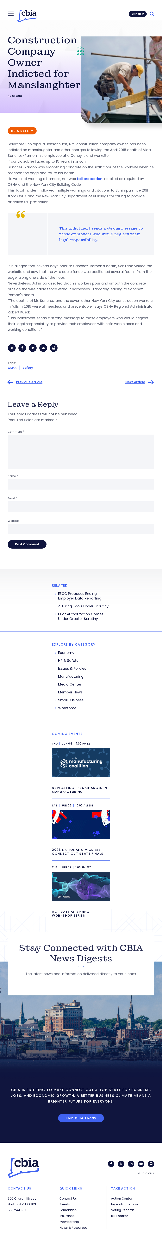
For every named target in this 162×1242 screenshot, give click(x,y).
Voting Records (122, 1210)
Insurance (67, 1216)
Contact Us (68, 1198)
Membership (69, 1222)
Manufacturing (71, 677)
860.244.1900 (17, 1210)
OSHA (12, 368)
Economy (66, 653)
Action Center (122, 1198)
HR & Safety (68, 661)
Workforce (67, 708)
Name (13, 477)
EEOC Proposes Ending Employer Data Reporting (79, 596)
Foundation (68, 1210)
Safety (27, 368)
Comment (16, 432)
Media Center (69, 685)
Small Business (71, 700)
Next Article (135, 383)
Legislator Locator (124, 1204)
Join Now (138, 14)
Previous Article (29, 383)
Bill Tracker (119, 1216)
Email (12, 499)
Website (13, 521)
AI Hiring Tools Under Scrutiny (83, 607)
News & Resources (73, 1227)
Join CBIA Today (81, 1118)
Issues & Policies (72, 669)
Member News (70, 693)
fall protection (90, 178)
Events (64, 1204)
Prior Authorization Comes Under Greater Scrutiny (80, 617)
